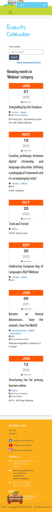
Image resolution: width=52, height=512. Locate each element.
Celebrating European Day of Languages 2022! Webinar (26, 269)
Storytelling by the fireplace (25, 107)
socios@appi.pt (19, 473)
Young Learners (15, 333)
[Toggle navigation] (10, 12)
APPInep (12, 430)
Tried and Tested (18, 224)
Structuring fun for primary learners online (26, 382)
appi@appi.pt (18, 476)
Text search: (15, 46)
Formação (15, 183)
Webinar (23, 112)
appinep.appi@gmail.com (23, 470)
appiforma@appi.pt (21, 478)
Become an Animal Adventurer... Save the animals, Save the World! (26, 319)
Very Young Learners (19, 330)
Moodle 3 (13, 434)
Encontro (15, 112)
